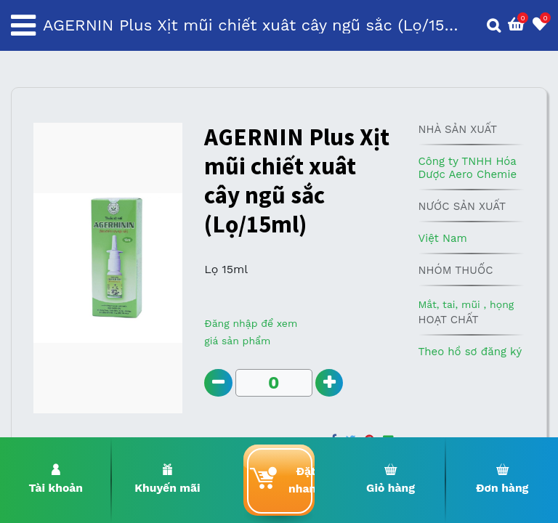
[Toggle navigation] (23, 25)
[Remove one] (218, 383)
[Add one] (330, 383)
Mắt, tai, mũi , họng (466, 304)
